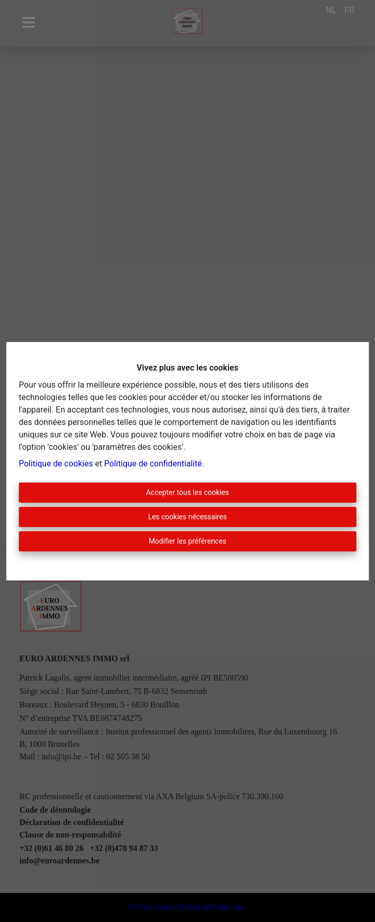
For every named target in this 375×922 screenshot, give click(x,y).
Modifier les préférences (187, 541)
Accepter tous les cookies (187, 492)
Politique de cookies (56, 464)
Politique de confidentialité (153, 464)
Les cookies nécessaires (187, 517)
